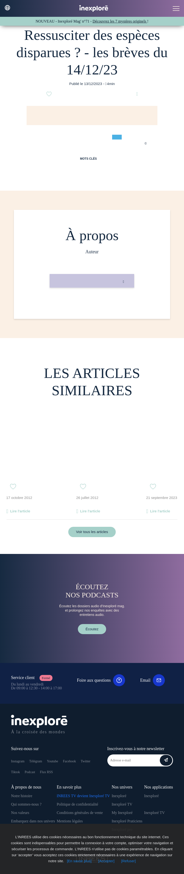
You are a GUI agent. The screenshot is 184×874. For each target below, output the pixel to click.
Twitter (85, 761)
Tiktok (15, 772)
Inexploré (119, 796)
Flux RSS (46, 772)
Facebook (69, 761)
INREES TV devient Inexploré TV (83, 796)
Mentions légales (70, 821)
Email (152, 680)
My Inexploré (122, 813)
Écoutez (92, 629)
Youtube (52, 761)
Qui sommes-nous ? (26, 804)
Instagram (17, 761)
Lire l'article (20, 511)
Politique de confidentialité (77, 804)
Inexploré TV (122, 804)
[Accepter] (106, 861)
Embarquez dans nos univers (33, 821)
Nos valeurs (20, 813)
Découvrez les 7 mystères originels (119, 21)
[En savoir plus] (79, 861)
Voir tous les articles (92, 532)
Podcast (30, 772)
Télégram (35, 761)
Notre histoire (21, 796)
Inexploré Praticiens (127, 821)
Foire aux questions (101, 680)
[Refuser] (128, 861)
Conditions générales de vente (80, 813)
